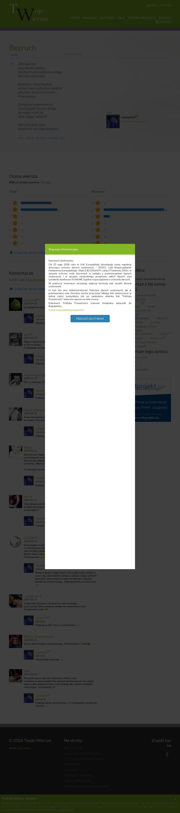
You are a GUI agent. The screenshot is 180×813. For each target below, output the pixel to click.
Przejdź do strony (90, 318)
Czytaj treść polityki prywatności (66, 309)
